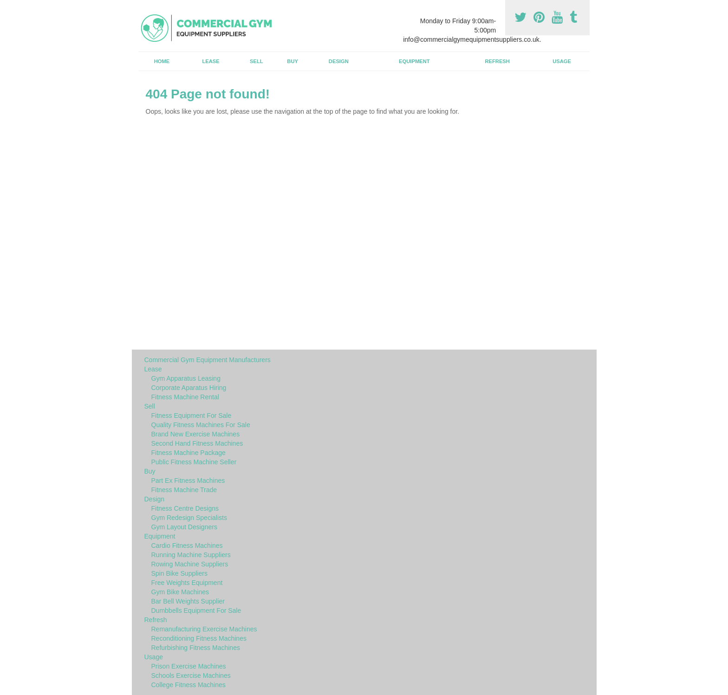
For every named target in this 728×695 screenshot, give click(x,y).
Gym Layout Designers (184, 527)
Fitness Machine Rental (185, 397)
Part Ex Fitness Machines (188, 480)
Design (339, 61)
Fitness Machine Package (188, 452)
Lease (210, 61)
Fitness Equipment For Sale (191, 415)
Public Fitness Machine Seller (194, 462)
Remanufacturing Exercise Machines (204, 629)
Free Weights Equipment (187, 582)
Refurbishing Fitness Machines (195, 647)
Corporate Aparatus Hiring (189, 387)
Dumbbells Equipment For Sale (196, 610)
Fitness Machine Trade (184, 490)
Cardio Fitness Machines (187, 545)
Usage (561, 61)
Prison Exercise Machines (188, 666)
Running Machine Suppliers (191, 555)
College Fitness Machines (188, 685)
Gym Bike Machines (180, 592)
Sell (256, 61)
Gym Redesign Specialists (189, 517)
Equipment (414, 61)
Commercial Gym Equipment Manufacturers (207, 360)
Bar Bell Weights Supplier (188, 601)
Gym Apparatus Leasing (186, 378)
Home (162, 61)
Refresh (497, 61)
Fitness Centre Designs (185, 508)
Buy (292, 61)
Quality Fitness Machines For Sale (200, 425)
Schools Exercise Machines (191, 675)
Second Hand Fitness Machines (197, 443)
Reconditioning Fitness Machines (199, 638)
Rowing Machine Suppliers (189, 564)
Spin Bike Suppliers (179, 573)
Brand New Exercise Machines (195, 434)
